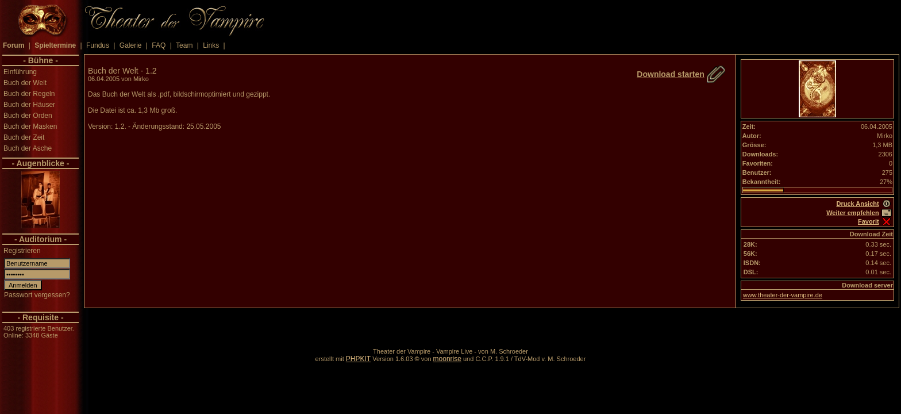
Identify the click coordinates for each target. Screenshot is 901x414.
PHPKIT (358, 359)
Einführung (20, 72)
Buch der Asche (27, 148)
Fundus (97, 45)
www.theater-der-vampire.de (782, 295)
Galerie (131, 45)
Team (184, 45)
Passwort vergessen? (37, 295)
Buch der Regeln (29, 94)
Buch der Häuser (29, 105)
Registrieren (22, 251)
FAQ (158, 45)
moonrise (447, 359)
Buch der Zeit (23, 137)
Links (211, 45)
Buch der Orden (27, 116)
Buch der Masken (30, 126)
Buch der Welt (25, 83)
